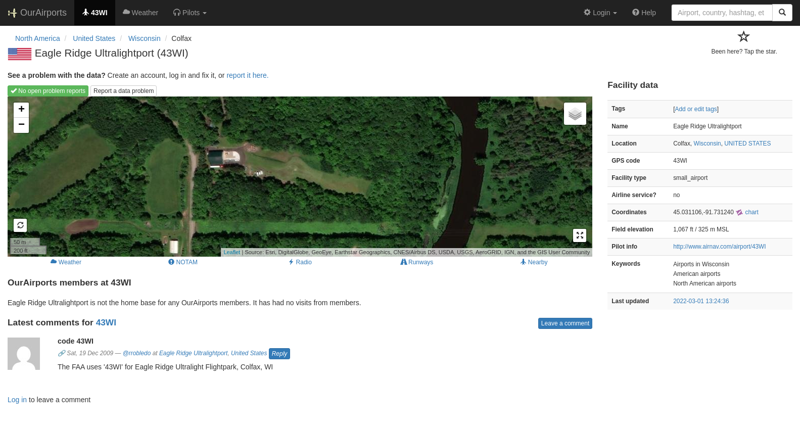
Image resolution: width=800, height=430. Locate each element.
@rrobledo (137, 353)
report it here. (247, 75)
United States (249, 353)
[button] (190, 12)
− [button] (21, 125)
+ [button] (21, 110)
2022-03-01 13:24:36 (701, 301)
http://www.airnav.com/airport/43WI (719, 246)
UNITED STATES (747, 143)
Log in (17, 400)
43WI (106, 322)
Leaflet (231, 252)
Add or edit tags (696, 109)
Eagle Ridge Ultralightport (193, 353)
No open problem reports (48, 90)
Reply (280, 353)
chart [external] (747, 212)
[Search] (782, 12)
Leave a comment (565, 323)
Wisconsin (707, 143)
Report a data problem (123, 90)
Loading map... (299, 176)
